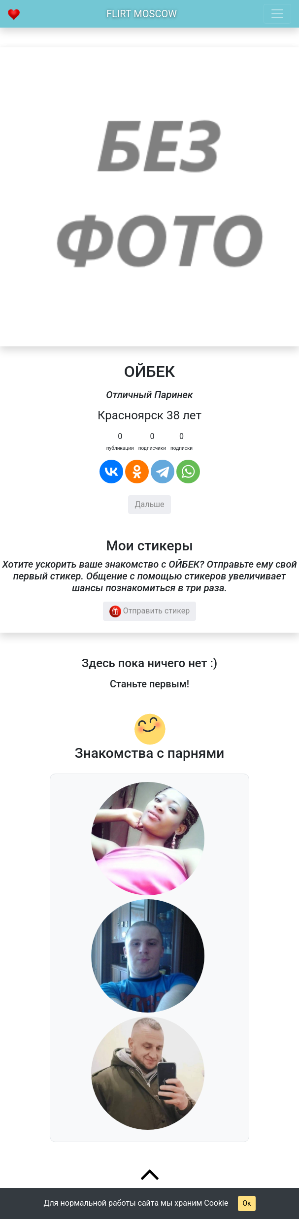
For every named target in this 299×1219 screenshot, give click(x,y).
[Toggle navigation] (277, 14)
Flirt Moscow (141, 14)
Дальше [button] (149, 504)
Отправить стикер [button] (149, 611)
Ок (246, 1203)
